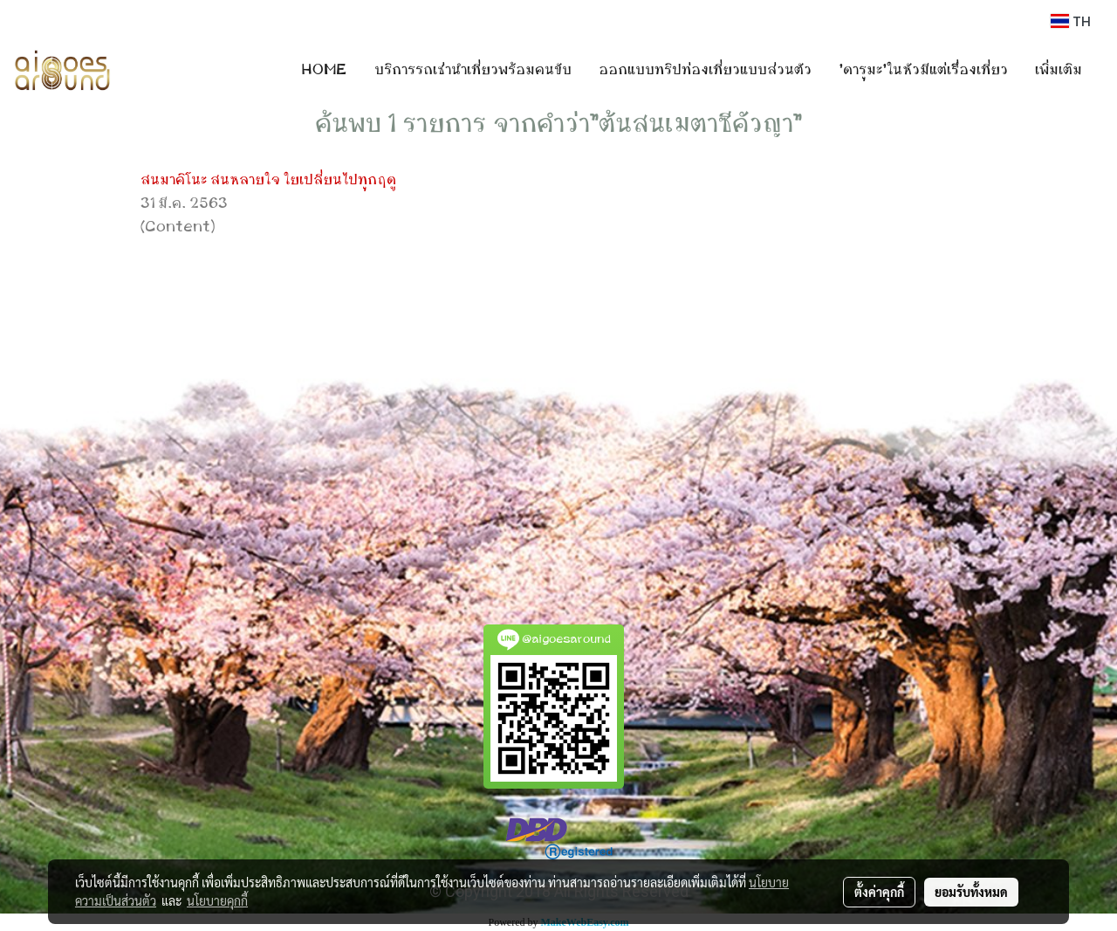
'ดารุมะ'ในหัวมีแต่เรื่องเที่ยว (923, 70)
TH (1071, 20)
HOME (324, 70)
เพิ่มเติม (1058, 70)
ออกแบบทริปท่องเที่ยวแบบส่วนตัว (705, 70)
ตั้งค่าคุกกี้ (879, 892)
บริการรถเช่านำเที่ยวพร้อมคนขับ (473, 70)
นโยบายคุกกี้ (217, 900)
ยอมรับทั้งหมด (971, 892)
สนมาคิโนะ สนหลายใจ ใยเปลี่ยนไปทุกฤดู (268, 180)
